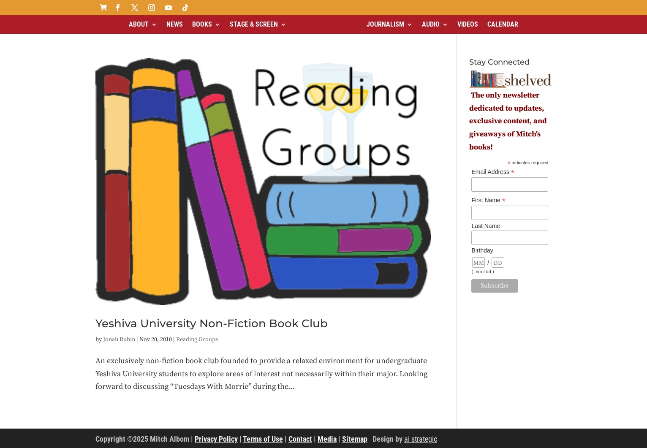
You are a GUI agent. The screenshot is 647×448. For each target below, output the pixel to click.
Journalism (385, 24)
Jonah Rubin (119, 339)
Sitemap (354, 438)
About (139, 24)
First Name (488, 200)
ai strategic (420, 438)
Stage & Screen (254, 24)
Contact (300, 438)
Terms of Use (263, 438)
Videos (467, 24)
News (174, 24)
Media (327, 438)
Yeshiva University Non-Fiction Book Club (211, 323)
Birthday (482, 250)
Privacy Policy (216, 438)
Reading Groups (197, 339)
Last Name (485, 226)
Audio (431, 24)
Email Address (492, 172)
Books (202, 24)
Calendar (502, 24)
